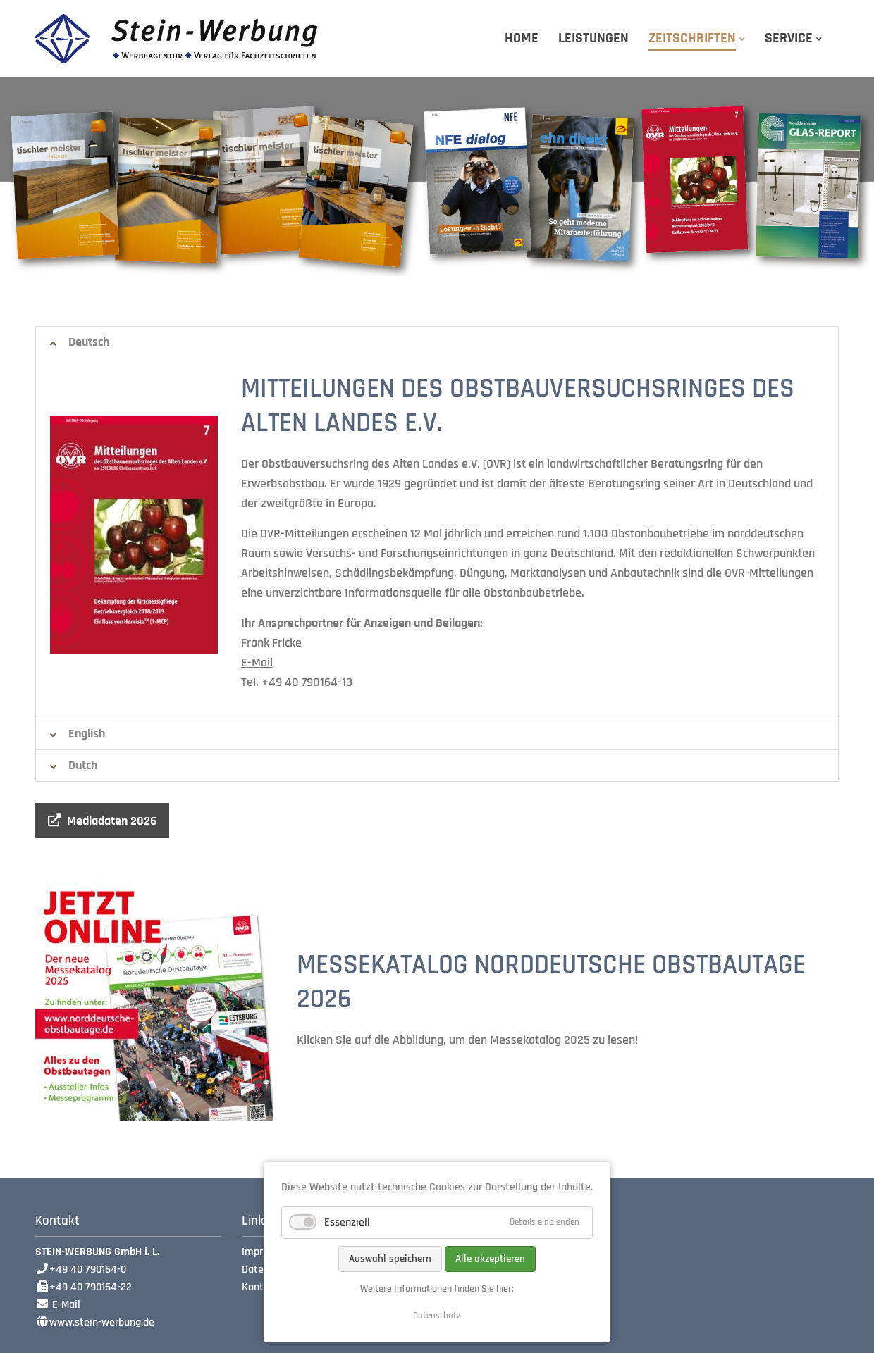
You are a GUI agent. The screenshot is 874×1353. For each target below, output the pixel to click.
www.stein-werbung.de (101, 1322)
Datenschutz (437, 1315)
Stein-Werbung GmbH (176, 38)
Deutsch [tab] (88, 342)
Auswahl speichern (390, 1259)
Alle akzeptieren (490, 1259)
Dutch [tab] (82, 765)
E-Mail (257, 662)
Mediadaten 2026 (111, 821)
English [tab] (86, 733)
